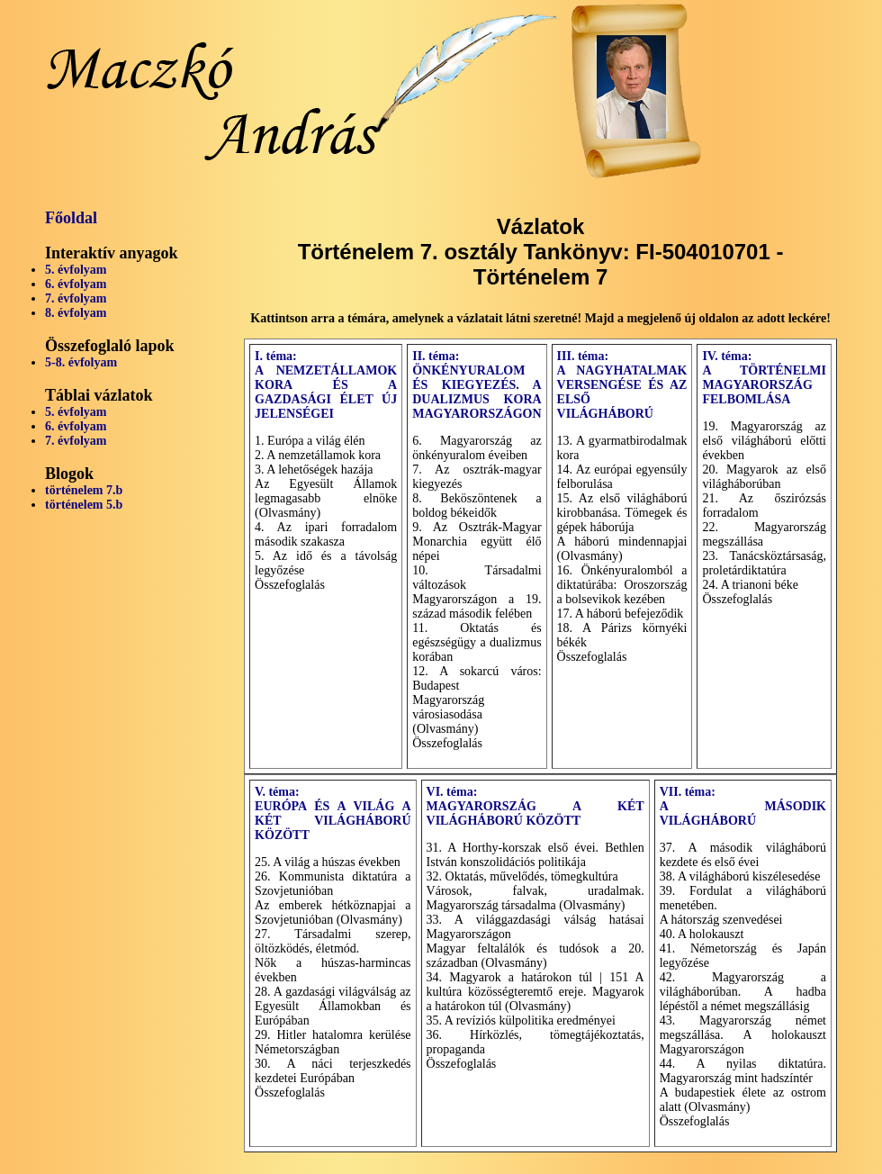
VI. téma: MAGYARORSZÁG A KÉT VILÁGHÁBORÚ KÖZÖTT (535, 806)
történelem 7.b (83, 490)
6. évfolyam (75, 284)
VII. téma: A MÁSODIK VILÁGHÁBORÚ (743, 806)
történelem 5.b (83, 504)
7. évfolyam (75, 298)
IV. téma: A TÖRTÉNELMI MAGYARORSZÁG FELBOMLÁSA (764, 377)
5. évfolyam (75, 269)
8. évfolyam (75, 313)
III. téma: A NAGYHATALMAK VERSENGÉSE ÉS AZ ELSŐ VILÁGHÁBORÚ (622, 384)
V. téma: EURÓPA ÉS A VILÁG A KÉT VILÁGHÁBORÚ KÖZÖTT (332, 813)
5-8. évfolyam (81, 362)
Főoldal (71, 218)
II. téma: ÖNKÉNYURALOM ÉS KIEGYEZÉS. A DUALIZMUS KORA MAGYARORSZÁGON (476, 384)
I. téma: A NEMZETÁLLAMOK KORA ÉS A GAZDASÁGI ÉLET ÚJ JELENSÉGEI (326, 384)
